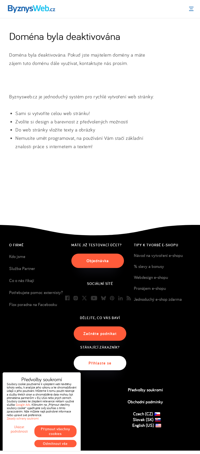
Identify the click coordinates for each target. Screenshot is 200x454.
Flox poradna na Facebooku (33, 304)
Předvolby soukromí (145, 390)
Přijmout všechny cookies (55, 431)
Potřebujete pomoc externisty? (36, 292)
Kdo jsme (17, 256)
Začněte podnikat (100, 333)
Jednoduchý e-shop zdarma (158, 299)
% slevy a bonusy (149, 266)
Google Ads (23, 405)
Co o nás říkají (21, 280)
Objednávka (97, 261)
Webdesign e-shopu (151, 277)
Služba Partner (22, 268)
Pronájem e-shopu (150, 288)
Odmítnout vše (55, 443)
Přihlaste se (100, 363)
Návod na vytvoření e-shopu (158, 255)
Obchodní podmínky (145, 402)
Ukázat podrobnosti (19, 429)
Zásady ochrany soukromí (23, 418)
